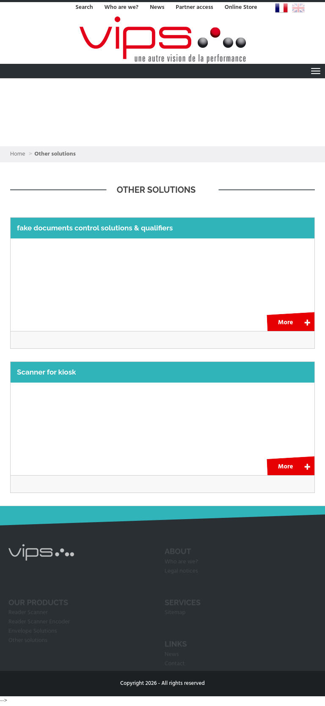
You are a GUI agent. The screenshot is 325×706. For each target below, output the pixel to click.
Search (84, 7)
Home (17, 154)
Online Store (241, 7)
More (285, 322)
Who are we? (122, 7)
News (157, 7)
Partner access (194, 7)
